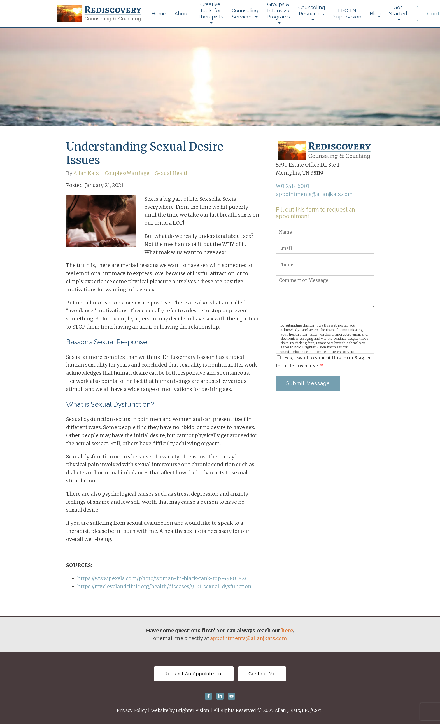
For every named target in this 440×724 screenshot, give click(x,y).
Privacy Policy (132, 710)
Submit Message (308, 383)
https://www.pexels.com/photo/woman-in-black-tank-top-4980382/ (161, 578)
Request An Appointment (193, 673)
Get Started (398, 10)
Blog (375, 14)
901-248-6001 (292, 186)
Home (159, 14)
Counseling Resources (311, 10)
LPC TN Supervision (347, 14)
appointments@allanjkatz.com (314, 194)
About (181, 14)
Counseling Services (245, 14)
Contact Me (262, 673)
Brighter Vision (192, 710)
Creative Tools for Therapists (210, 10)
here (287, 630)
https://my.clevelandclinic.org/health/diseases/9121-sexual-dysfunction (164, 586)
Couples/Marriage (127, 173)
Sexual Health (172, 173)
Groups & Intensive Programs (278, 10)
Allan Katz (86, 173)
